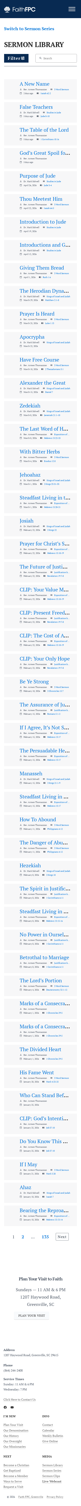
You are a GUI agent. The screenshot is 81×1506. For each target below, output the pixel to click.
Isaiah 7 (50, 1196)
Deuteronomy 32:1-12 (56, 989)
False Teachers (36, 106)
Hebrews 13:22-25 (52, 437)
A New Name (34, 83)
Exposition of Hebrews (62, 434)
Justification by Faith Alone (62, 572)
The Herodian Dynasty (45, 290)
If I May (28, 1164)
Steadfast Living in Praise (48, 796)
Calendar (48, 1430)
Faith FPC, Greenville (30, 1496)
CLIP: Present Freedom (46, 612)
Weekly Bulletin (52, 1436)
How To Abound (38, 819)
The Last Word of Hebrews (49, 428)
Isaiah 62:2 (46, 93)
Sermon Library (52, 1465)
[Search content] (55, 58)
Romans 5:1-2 (53, 713)
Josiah (26, 520)
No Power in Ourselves (45, 934)
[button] (16, 58)
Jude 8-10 (45, 116)
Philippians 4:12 (55, 828)
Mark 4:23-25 (52, 1081)
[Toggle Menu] (71, 9)
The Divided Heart (40, 1049)
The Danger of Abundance (49, 842)
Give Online (50, 1441)
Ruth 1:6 (47, 277)
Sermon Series (51, 1470)
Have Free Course (39, 359)
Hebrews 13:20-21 (52, 507)
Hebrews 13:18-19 (55, 553)
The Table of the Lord (44, 129)
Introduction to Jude (43, 221)
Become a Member (15, 1476)
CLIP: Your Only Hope (45, 658)
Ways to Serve (12, 1481)
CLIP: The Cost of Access (48, 635)
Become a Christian (16, 1465)
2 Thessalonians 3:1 (54, 369)
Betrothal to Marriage (44, 957)
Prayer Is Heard (37, 313)
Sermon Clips (51, 1476)
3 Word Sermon (61, 89)
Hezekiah (30, 865)
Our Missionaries (14, 1446)
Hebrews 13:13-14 (54, 1219)
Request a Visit (13, 1487)
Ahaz (25, 1187)
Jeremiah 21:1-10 (52, 415)
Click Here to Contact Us (19, 1399)
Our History (11, 1436)
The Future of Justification (50, 566)
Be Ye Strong (34, 681)
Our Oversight (12, 1441)
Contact (47, 1425)
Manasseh (31, 773)
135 (45, 1237)
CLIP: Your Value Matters (48, 589)
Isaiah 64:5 (49, 208)
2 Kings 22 (52, 529)
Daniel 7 (49, 391)
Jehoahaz (30, 474)
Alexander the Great (43, 382)
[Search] (40, 58)
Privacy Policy (55, 1496)
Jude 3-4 (48, 185)
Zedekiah (30, 405)
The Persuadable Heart (45, 750)
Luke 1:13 (49, 323)
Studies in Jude (54, 112)
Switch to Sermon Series (29, 29)
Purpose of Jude (38, 175)
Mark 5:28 (51, 1173)
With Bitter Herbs (40, 451)
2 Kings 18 (51, 874)
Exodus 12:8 (50, 461)
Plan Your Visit (13, 1425)
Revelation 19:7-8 (55, 575)
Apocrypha (32, 336)
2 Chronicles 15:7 (55, 690)
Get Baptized (12, 1470)
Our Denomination (15, 1430)
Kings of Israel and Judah (58, 296)
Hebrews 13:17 (54, 736)
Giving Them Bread (42, 267)
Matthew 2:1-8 (52, 300)
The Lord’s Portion (41, 980)
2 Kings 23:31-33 (51, 483)
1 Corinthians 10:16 (50, 139)
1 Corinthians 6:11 (55, 897)
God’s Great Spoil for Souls (50, 152)
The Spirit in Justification (48, 888)
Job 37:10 (50, 1127)
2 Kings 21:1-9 (53, 782)
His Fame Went (37, 1072)
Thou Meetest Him (41, 198)
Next (62, 1236)
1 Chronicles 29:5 (54, 1012)
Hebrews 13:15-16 (54, 920)
